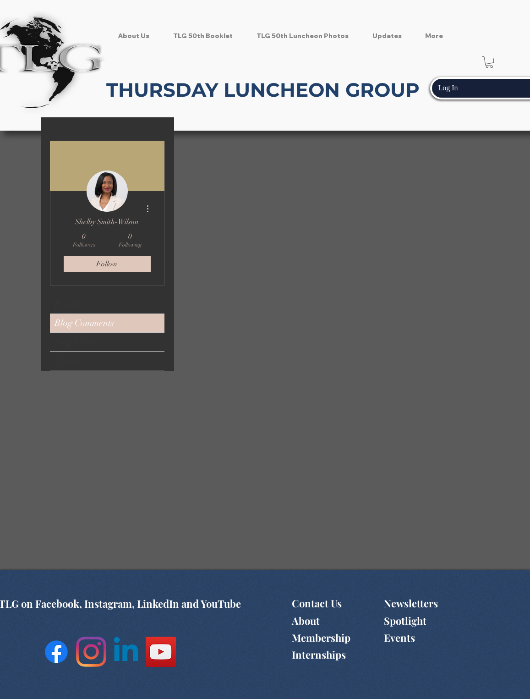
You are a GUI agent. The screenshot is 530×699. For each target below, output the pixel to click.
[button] (489, 62)
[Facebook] (56, 652)
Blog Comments (84, 323)
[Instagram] (91, 652)
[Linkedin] (126, 652)
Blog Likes (75, 341)
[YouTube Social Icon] (161, 652)
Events (67, 360)
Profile (68, 304)
